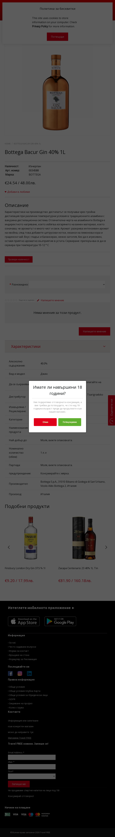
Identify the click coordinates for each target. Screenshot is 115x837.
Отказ (45, 422)
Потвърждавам (70, 422)
